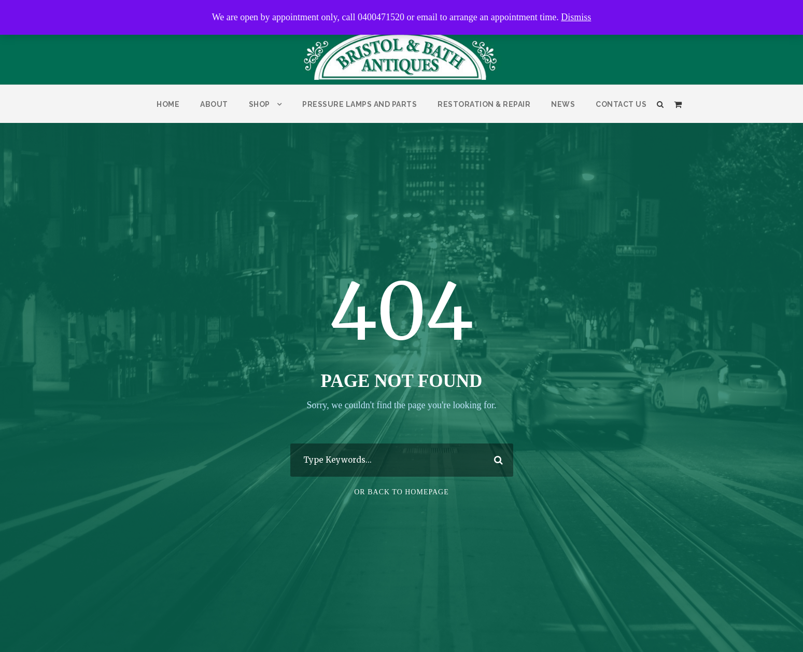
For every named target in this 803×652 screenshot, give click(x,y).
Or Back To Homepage (401, 492)
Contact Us (621, 104)
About (214, 104)
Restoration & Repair (484, 104)
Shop (259, 104)
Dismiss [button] (576, 17)
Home (168, 104)
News (563, 104)
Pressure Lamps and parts (359, 104)
